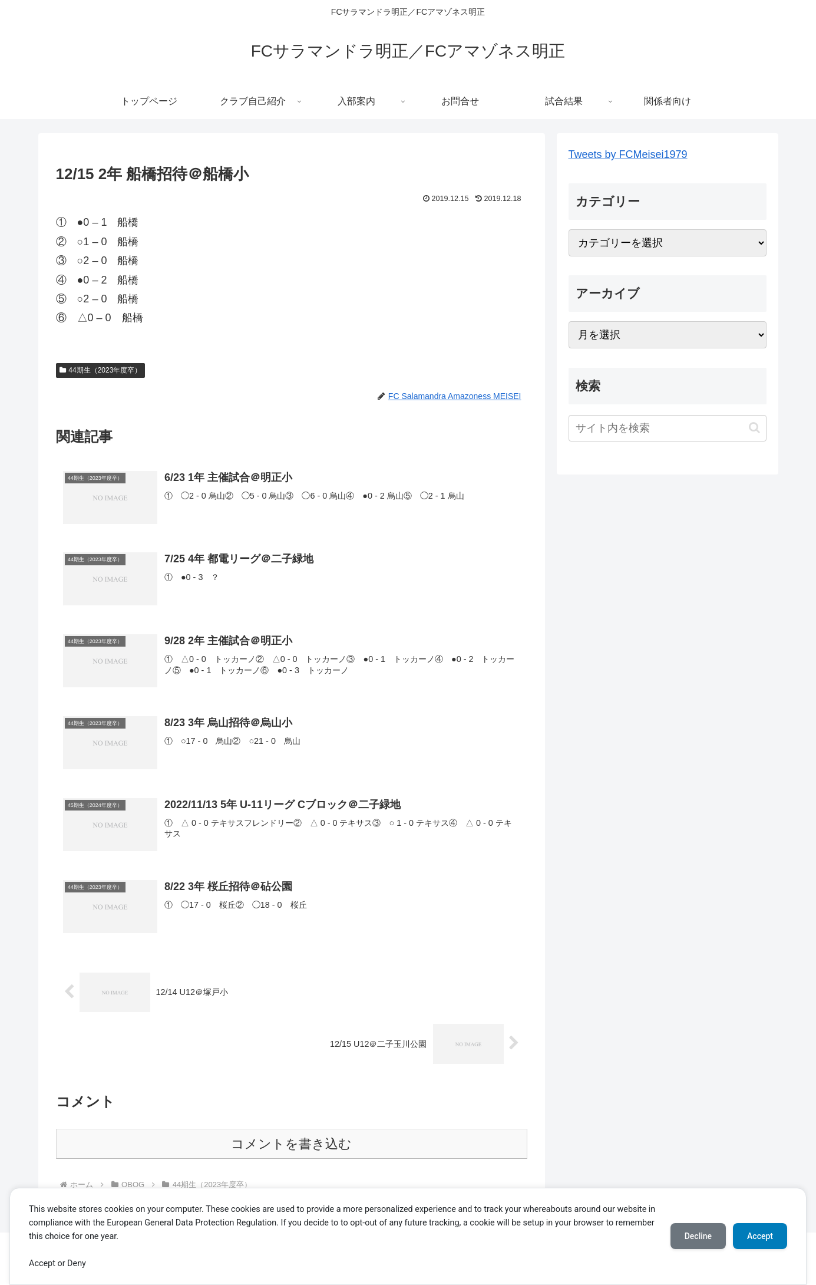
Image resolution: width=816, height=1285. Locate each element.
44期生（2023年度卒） (101, 370)
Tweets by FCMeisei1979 (628, 154)
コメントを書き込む (291, 1143)
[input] (668, 428)
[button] (754, 427)
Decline (698, 1236)
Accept (760, 1236)
